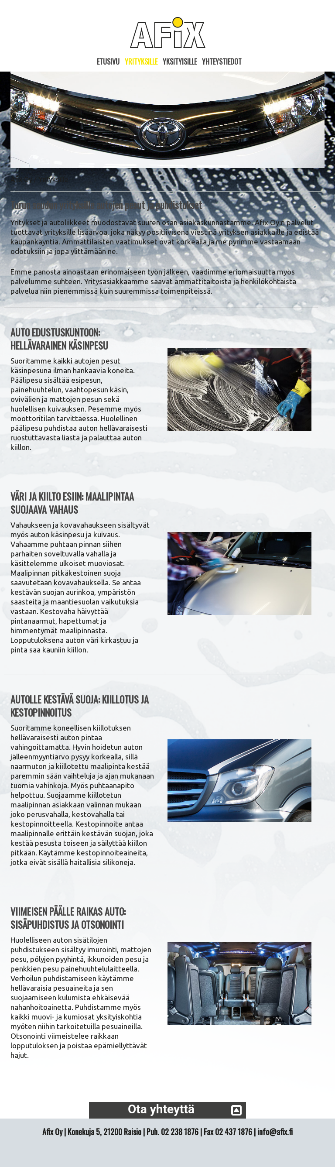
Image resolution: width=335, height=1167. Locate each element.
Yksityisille (180, 61)
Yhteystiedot (222, 61)
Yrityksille (141, 61)
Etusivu (108, 61)
